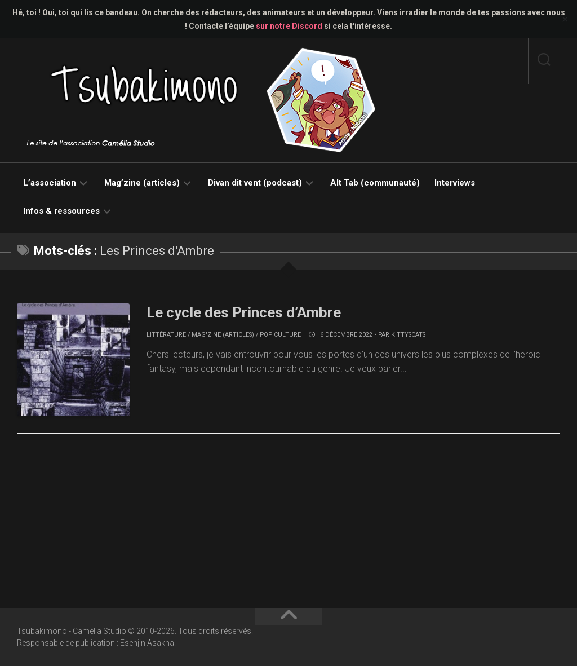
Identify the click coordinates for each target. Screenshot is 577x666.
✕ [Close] (565, 19)
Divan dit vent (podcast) (255, 183)
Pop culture (280, 334)
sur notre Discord (289, 25)
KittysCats (408, 334)
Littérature (166, 334)
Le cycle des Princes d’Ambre (244, 312)
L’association (49, 183)
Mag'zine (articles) (223, 334)
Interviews (454, 183)
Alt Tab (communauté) (375, 183)
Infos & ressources (61, 211)
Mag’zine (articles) (142, 183)
